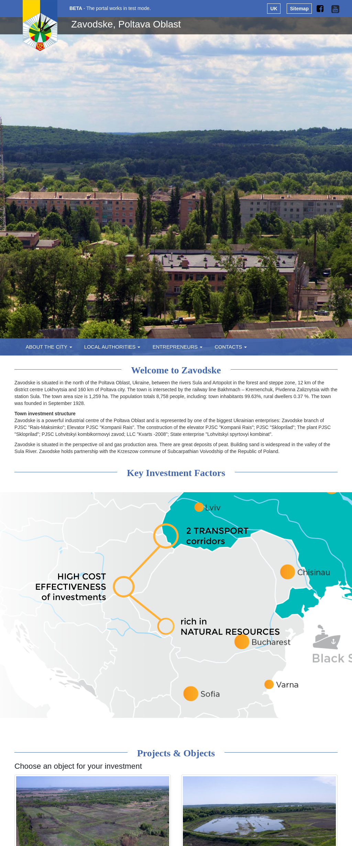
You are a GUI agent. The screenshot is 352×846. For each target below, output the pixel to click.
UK (274, 8)
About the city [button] (49, 347)
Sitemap (299, 8)
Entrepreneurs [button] (177, 347)
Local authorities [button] (112, 347)
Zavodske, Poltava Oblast (126, 24)
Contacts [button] (230, 347)
